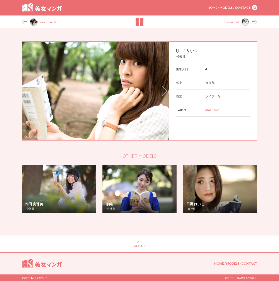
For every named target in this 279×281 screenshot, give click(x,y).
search (254, 7)
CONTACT (243, 7)
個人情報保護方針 (245, 277)
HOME (212, 7)
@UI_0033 (212, 109)
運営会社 (229, 277)
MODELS (226, 7)
